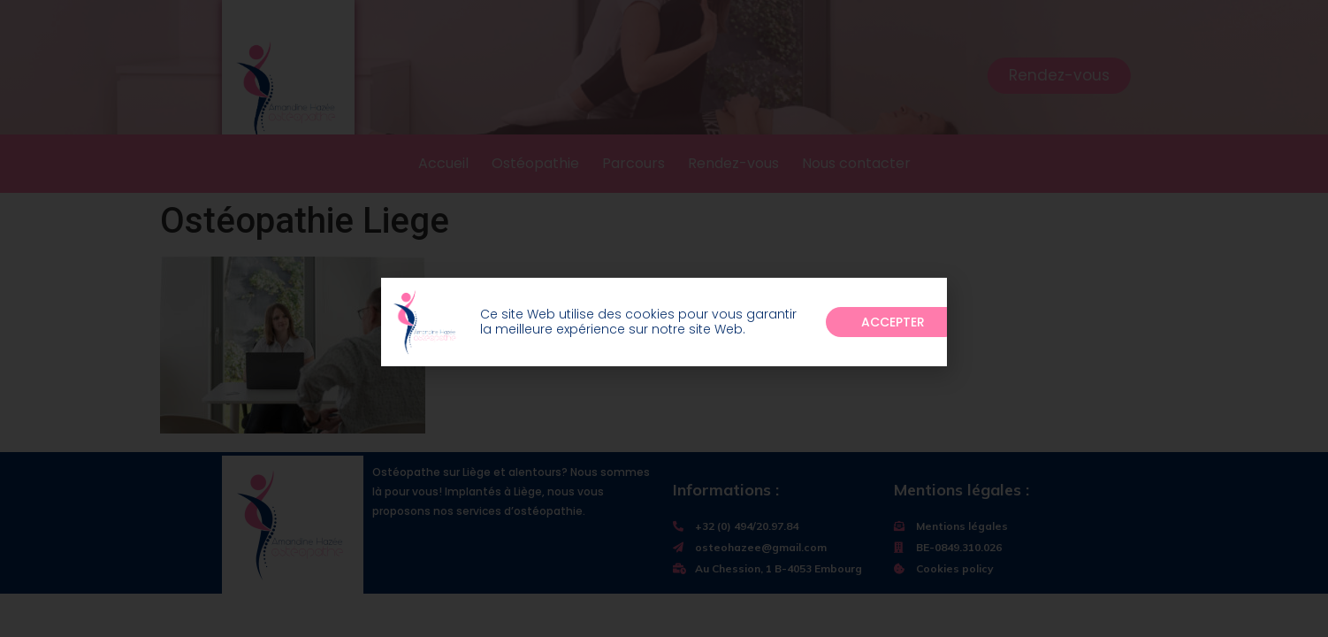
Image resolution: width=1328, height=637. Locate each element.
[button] (893, 327)
